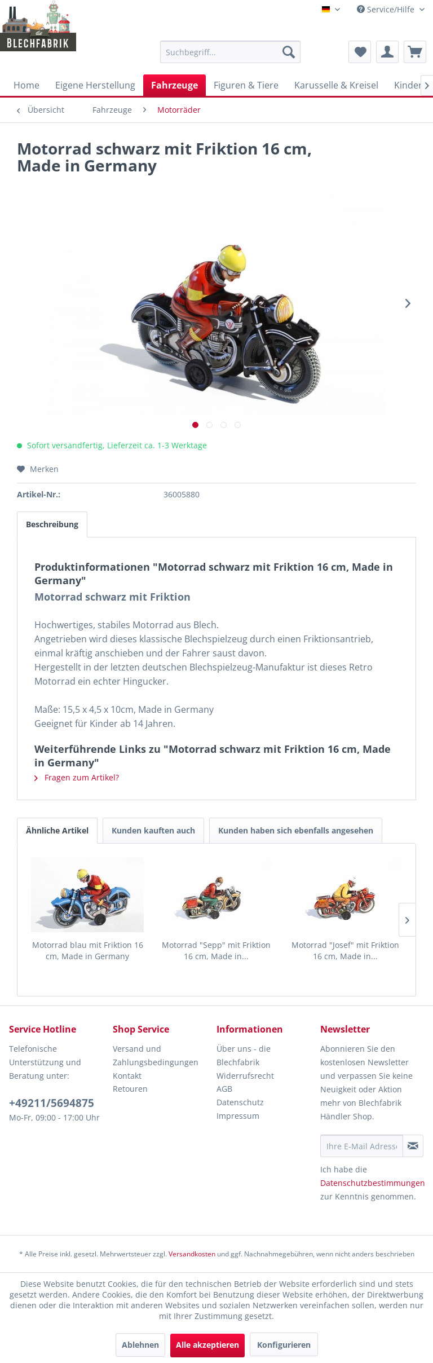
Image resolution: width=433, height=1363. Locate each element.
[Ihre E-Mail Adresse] (361, 1146)
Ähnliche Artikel (57, 830)
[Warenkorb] (415, 52)
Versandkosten (192, 1254)
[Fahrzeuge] (174, 85)
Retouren (130, 1088)
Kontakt (127, 1075)
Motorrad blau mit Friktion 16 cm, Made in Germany (87, 950)
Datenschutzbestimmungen (372, 1182)
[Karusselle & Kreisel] (336, 85)
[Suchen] (289, 52)
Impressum (237, 1115)
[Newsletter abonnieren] (413, 1146)
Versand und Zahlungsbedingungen (155, 1055)
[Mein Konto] (387, 52)
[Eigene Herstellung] (95, 85)
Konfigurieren (284, 1344)
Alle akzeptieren (207, 1344)
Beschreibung (52, 524)
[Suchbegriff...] (230, 52)
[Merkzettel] (359, 52)
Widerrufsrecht (245, 1075)
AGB (224, 1088)
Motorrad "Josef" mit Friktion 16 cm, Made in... (345, 950)
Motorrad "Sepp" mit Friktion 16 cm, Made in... (216, 950)
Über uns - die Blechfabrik (243, 1055)
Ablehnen (140, 1344)
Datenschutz (240, 1102)
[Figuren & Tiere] (246, 85)
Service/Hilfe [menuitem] (387, 9)
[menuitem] (230, 52)
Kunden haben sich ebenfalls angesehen (295, 830)
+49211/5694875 (51, 1103)
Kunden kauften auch (153, 830)
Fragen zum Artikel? (76, 777)
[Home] (26, 85)
